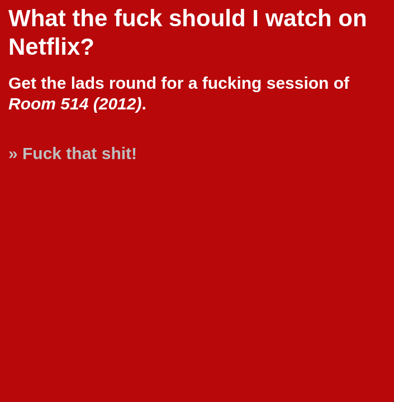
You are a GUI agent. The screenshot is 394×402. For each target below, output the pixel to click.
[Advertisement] (343, 358)
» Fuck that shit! (72, 153)
